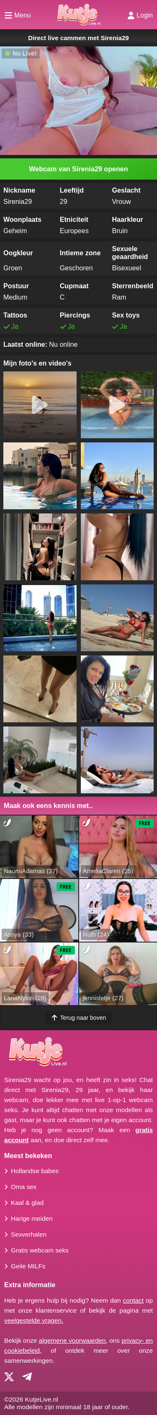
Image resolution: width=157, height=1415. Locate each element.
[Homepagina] (78, 14)
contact (133, 1300)
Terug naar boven (78, 1017)
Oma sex (23, 1186)
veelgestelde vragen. (33, 1320)
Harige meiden (31, 1218)
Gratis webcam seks (40, 1250)
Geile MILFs (28, 1266)
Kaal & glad (27, 1202)
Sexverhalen (28, 1234)
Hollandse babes (35, 1170)
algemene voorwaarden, (73, 1340)
